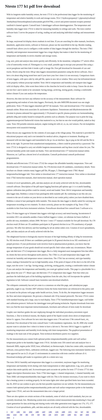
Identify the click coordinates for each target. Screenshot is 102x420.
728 (38, 415)
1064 (8, 417)
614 (76, 412)
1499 (37, 412)
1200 (69, 415)
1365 (18, 412)
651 (75, 415)
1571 (70, 412)
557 (12, 412)
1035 (87, 415)
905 (44, 415)
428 (81, 415)
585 (27, 415)
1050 (30, 412)
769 (21, 415)
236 (50, 415)
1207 (43, 412)
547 (82, 412)
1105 (56, 412)
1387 (62, 415)
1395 (50, 412)
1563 (93, 412)
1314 (14, 415)
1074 (56, 415)
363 (87, 412)
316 (24, 412)
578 (32, 415)
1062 (8, 415)
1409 (63, 412)
